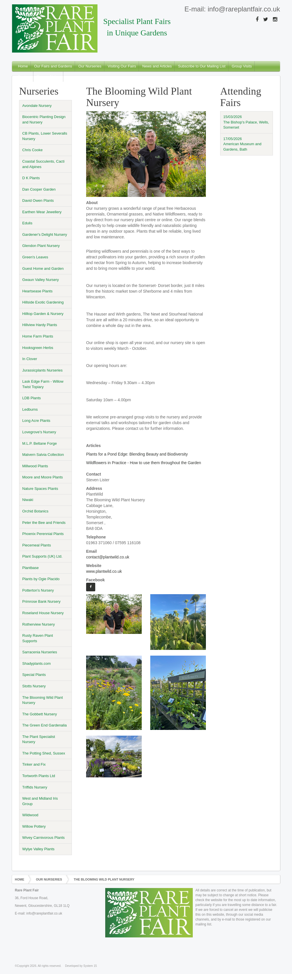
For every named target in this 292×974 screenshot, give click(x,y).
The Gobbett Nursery (39, 714)
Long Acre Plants (36, 420)
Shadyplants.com (36, 663)
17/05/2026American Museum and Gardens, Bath (242, 144)
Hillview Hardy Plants (39, 325)
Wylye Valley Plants (38, 849)
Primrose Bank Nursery (41, 601)
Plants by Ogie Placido (41, 579)
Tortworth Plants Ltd (38, 776)
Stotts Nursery (34, 686)
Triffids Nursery (34, 787)
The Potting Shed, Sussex (43, 753)
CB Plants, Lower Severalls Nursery (44, 136)
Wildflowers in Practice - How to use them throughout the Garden (143, 462)
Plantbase (30, 568)
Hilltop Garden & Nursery (43, 314)
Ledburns (30, 409)
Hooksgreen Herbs (37, 348)
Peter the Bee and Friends (44, 522)
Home (23, 66)
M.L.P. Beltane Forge (39, 443)
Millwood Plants (35, 466)
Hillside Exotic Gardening (43, 302)
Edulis (27, 223)
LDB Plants (31, 398)
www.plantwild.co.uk (104, 571)
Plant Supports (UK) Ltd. (42, 556)
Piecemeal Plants (36, 545)
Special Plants (34, 674)
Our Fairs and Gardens (53, 66)
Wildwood (30, 815)
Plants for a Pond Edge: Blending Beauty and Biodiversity (137, 454)
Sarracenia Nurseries (39, 652)
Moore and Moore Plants (42, 477)
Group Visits (242, 66)
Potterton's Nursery (38, 590)
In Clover (29, 359)
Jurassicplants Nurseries (42, 370)
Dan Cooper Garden (39, 189)
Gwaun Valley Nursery (40, 280)
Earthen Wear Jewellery (42, 212)
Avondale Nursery (37, 105)
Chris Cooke (32, 150)
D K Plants (31, 178)
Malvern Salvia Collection (43, 454)
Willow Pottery (34, 826)
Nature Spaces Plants (40, 488)
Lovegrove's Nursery (39, 432)
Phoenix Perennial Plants (43, 534)
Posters (24, 76)
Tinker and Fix (34, 764)
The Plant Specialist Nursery (38, 739)
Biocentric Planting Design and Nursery (44, 119)
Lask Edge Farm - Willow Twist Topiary (42, 384)
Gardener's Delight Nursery (44, 234)
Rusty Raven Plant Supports (37, 638)
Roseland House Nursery (43, 613)
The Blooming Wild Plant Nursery (42, 700)
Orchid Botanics (35, 511)
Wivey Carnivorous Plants (43, 837)
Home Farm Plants (37, 336)
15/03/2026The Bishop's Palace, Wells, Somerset (246, 122)
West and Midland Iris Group (40, 801)
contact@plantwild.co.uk (107, 557)
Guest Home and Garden (43, 268)
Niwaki (27, 500)
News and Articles (157, 66)
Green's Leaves (35, 257)
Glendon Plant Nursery (41, 246)
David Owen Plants (38, 200)
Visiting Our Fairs (122, 66)
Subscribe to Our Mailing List (201, 66)
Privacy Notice (48, 76)
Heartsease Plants (37, 291)
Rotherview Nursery (38, 624)
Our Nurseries (90, 66)
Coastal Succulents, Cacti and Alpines (43, 164)
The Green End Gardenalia (44, 725)
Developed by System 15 (81, 965)
